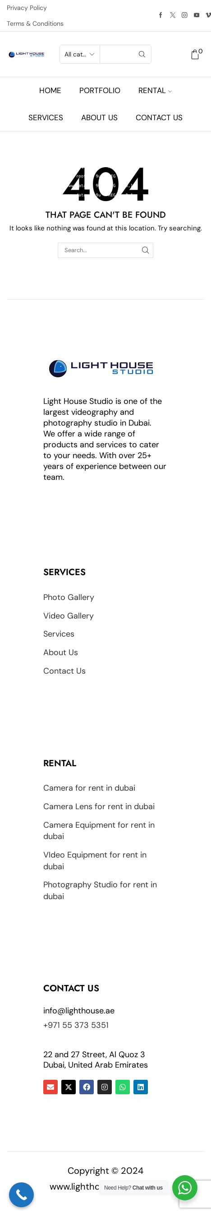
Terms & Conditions (35, 23)
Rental (155, 90)
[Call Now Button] (21, 1194)
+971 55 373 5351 (76, 1025)
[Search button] (142, 54)
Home (50, 90)
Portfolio (99, 90)
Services (45, 117)
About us (99, 117)
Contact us (159, 117)
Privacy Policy (27, 8)
